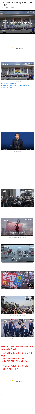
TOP (32, 409)
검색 (29, 3)
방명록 (12, 8)
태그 (7, 8)
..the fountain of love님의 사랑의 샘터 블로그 (17, 3)
